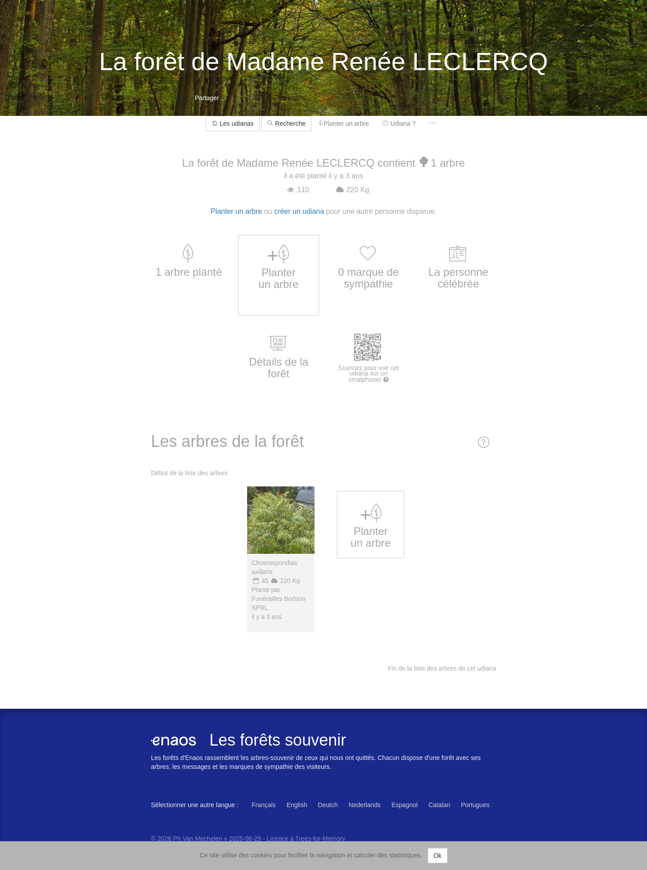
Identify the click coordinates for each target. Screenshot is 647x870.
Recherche (286, 123)
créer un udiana (299, 211)
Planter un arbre (344, 123)
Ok (438, 855)
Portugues (475, 804)
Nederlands (365, 804)
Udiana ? (399, 123)
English (297, 804)
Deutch (327, 804)
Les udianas (232, 123)
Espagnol (404, 804)
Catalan (439, 804)
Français (264, 804)
